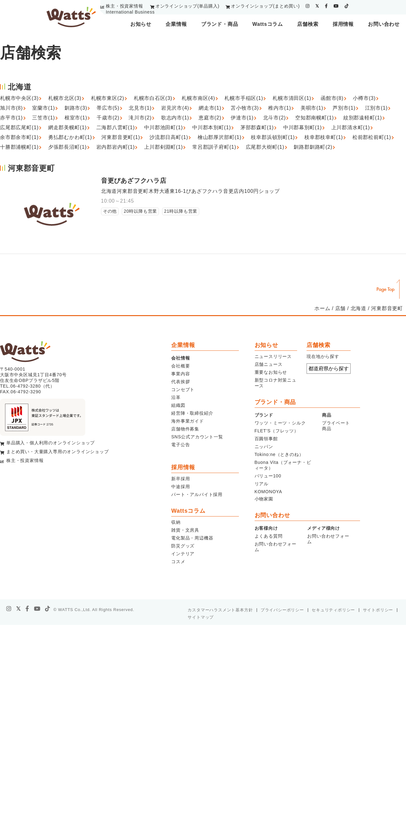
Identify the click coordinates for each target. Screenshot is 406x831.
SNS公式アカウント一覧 (197, 436)
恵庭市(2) (210, 117)
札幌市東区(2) (107, 98)
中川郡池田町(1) (163, 127)
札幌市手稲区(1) (243, 98)
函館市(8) (332, 98)
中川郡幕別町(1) (302, 127)
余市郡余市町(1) (19, 137)
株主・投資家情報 (124, 6)
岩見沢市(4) (175, 108)
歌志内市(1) (175, 117)
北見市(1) (140, 108)
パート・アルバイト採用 (197, 494)
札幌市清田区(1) (292, 98)
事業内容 (180, 373)
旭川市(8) (11, 108)
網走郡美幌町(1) (67, 127)
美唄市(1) (312, 108)
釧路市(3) (76, 108)
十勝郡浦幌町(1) (19, 147)
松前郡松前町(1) (371, 137)
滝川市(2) (140, 117)
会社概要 (180, 365)
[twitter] (317, 6)
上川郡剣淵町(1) (163, 147)
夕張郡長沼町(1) (67, 147)
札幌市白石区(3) (153, 98)
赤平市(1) (11, 117)
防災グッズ (183, 545)
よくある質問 (269, 536)
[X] (18, 609)
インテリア (183, 553)
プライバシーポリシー (282, 610)
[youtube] (336, 6)
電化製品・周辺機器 (192, 537)
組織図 (178, 405)
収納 (176, 522)
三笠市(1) (43, 117)
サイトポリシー (378, 610)
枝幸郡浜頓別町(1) (273, 137)
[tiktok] (347, 6)
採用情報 (343, 24)
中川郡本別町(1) (211, 127)
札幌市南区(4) (198, 98)
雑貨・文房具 (185, 530)
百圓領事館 (266, 438)
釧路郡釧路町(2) (313, 147)
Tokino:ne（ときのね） (279, 454)
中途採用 (180, 486)
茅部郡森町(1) (257, 127)
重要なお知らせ (271, 372)
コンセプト (183, 389)
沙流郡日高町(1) (168, 137)
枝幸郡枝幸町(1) (323, 137)
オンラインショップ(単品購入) (187, 6)
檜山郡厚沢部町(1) (220, 137)
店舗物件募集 (185, 428)
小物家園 (264, 498)
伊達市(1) (242, 117)
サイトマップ (201, 617)
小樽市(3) (364, 98)
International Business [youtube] (130, 11)
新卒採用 (180, 478)
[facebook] (326, 6)
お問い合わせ (384, 24)
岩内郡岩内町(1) (115, 147)
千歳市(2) (108, 117)
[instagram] (308, 6)
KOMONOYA (268, 491)
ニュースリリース (273, 356)
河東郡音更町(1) (120, 137)
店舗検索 (307, 24)
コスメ (178, 561)
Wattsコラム (267, 24)
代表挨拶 (180, 381)
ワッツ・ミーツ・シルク (280, 422)
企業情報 (176, 24)
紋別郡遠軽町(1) (362, 117)
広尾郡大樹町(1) (265, 147)
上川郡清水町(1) (350, 127)
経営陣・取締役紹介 (192, 413)
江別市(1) (376, 108)
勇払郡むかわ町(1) (70, 137)
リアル (261, 483)
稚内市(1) (279, 108)
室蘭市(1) (43, 108)
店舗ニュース (269, 364)
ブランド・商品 (219, 24)
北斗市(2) (274, 117)
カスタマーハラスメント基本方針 (220, 610)
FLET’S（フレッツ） (277, 430)
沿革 (176, 397)
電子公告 (180, 444)
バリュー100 (268, 475)
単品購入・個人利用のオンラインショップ (50, 442)
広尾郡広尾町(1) (19, 127)
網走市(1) (210, 108)
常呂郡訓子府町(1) (214, 147)
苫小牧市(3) (245, 108)
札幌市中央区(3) (19, 98)
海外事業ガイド (187, 421)
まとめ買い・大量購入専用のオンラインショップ (57, 451)
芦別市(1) (344, 108)
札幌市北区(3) (65, 98)
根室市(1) (76, 117)
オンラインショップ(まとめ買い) (265, 6)
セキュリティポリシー (333, 610)
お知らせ (140, 24)
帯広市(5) (108, 108)
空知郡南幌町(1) (314, 117)
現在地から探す (323, 356)
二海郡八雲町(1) (115, 127)
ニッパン (264, 446)
